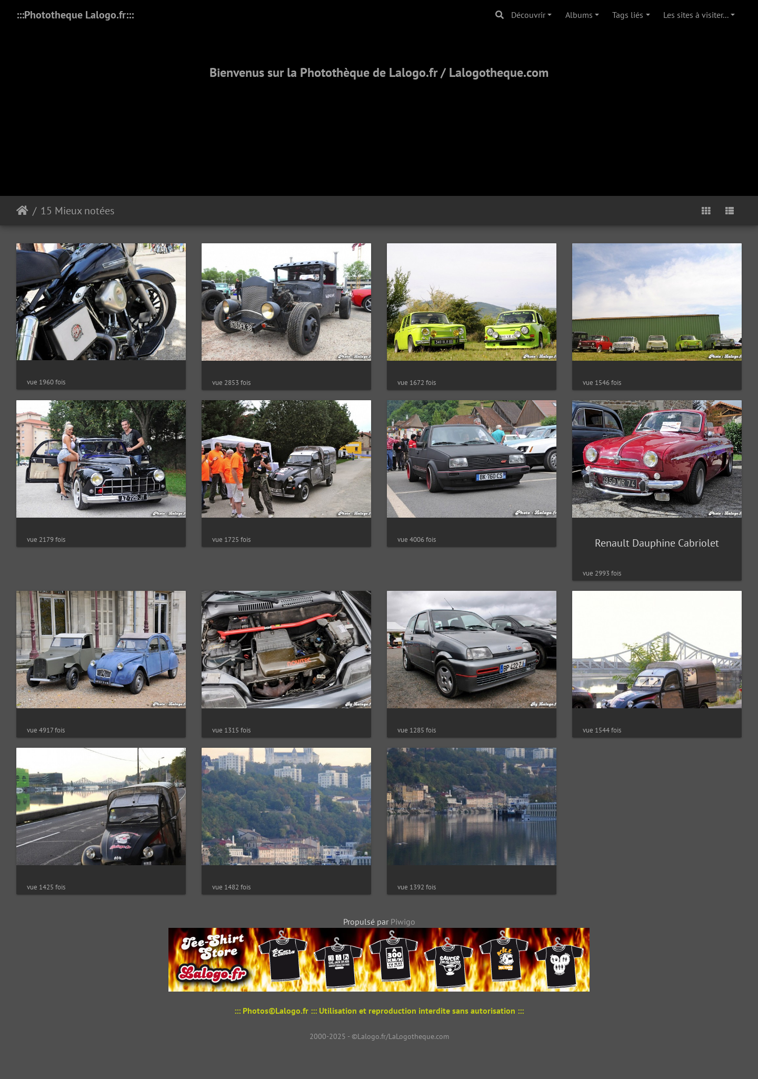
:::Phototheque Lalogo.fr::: (75, 15)
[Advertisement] (379, 125)
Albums (579, 14)
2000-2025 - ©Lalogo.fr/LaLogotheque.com (379, 1036)
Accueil (22, 211)
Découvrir (528, 14)
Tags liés (627, 14)
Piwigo (403, 921)
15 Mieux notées (77, 210)
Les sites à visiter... (696, 14)
